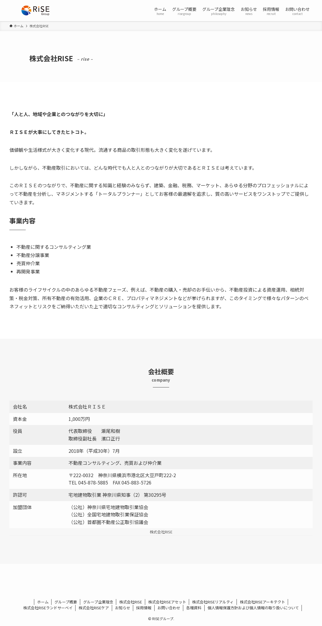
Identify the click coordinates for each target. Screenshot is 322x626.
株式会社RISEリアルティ (213, 602)
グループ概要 (65, 602)
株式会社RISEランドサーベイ (48, 607)
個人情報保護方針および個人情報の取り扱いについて (253, 607)
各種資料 (193, 607)
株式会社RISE (130, 602)
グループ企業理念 (98, 602)
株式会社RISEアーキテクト (262, 602)
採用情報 (143, 607)
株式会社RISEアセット (167, 602)
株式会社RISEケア (93, 607)
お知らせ (122, 607)
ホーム (43, 602)
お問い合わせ (168, 607)
